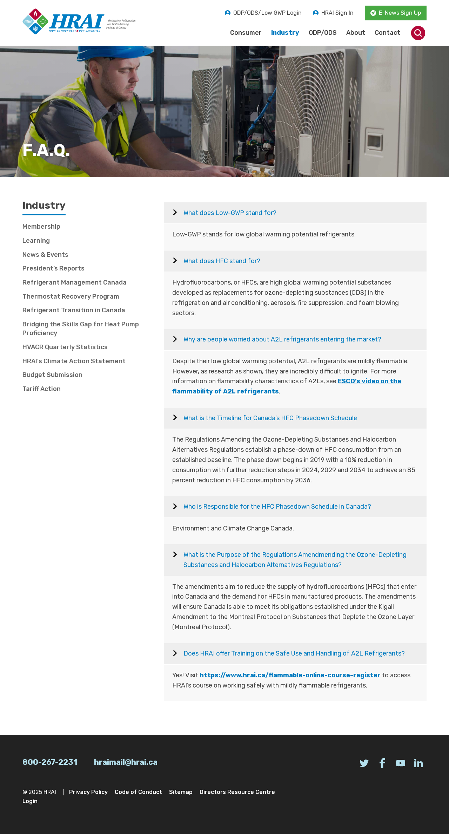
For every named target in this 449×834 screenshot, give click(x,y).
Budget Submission (52, 375)
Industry (285, 33)
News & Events (45, 255)
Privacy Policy (88, 792)
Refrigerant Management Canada (74, 282)
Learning (36, 241)
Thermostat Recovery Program (70, 296)
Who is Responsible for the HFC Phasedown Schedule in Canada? (277, 506)
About (355, 33)
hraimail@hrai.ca (126, 762)
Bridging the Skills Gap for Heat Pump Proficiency (80, 328)
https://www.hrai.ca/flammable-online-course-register (290, 675)
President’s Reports (53, 268)
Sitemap (181, 792)
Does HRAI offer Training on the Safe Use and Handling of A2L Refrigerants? (294, 653)
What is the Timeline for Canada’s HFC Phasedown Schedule (270, 418)
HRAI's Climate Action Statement (74, 361)
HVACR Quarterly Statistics (65, 347)
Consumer (246, 33)
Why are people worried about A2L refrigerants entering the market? (282, 339)
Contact (387, 33)
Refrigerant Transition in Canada (73, 310)
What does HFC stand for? (221, 261)
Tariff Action (41, 389)
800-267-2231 (49, 762)
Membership (41, 226)
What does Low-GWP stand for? (229, 213)
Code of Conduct (138, 792)
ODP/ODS (323, 33)
